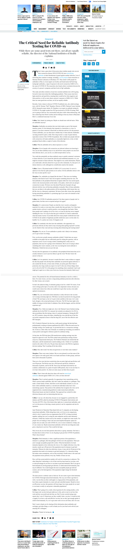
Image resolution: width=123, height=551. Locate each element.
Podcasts (69, 26)
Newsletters (89, 26)
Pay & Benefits (71, 29)
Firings (33, 31)
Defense (58, 29)
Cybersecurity (45, 31)
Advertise (98, 26)
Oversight (51, 29)
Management (42, 29)
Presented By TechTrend (89, 171)
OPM (38, 31)
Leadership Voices (100, 29)
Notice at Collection (70, 1)
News (35, 29)
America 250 (26, 31)
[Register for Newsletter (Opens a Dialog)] (103, 52)
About (82, 26)
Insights (90, 29)
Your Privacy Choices (84, 1)
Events (76, 26)
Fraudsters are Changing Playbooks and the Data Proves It (93, 148)
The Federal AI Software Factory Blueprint (93, 168)
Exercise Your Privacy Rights (99, 1)
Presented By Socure (88, 151)
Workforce (81, 29)
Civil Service (54, 31)
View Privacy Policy (87, 54)
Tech (64, 29)
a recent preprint (63, 77)
